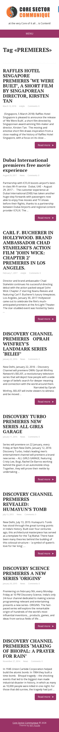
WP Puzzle (35, 725)
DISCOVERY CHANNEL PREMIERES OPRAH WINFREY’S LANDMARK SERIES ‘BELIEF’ (28, 344)
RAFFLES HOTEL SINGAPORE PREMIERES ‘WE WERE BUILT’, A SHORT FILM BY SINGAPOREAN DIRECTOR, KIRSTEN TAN (28, 86)
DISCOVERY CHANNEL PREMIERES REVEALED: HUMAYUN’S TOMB (28, 501)
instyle (22, 106)
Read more (44, 145)
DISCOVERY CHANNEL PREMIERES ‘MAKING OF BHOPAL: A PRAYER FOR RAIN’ (29, 648)
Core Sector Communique (25, 722)
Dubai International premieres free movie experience (26, 165)
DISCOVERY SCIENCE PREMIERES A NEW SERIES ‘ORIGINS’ (26, 573)
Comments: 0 (33, 106)
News (22, 175)
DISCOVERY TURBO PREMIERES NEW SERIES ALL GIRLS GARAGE (24, 424)
